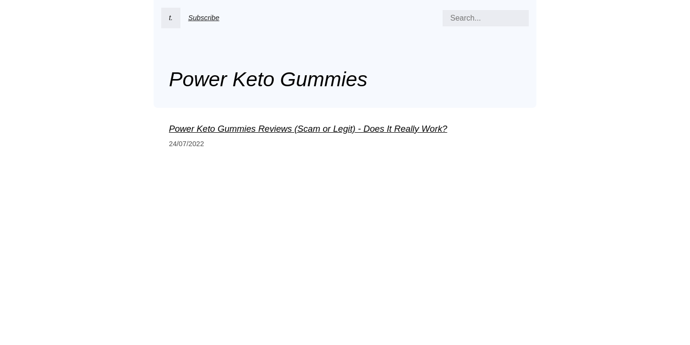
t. (171, 18)
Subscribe (203, 18)
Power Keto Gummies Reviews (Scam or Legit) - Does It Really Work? (308, 129)
